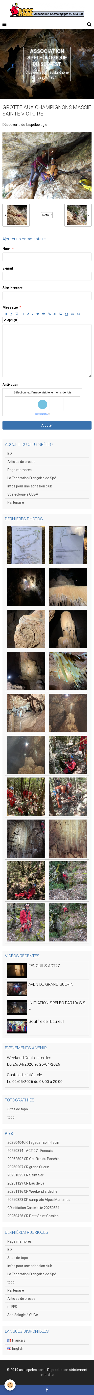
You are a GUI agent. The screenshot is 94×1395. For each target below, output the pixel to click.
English (15, 1348)
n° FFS (12, 1307)
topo (11, 1117)
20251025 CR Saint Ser (25, 1175)
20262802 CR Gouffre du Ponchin (33, 1159)
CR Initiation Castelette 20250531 (33, 1208)
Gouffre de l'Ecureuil (46, 1021)
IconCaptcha (41, 414)
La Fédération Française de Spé (31, 478)
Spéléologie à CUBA (22, 494)
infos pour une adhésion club (29, 486)
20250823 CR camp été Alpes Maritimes (38, 1200)
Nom (6, 249)
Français (16, 1340)
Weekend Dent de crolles (29, 1057)
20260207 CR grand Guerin (28, 1167)
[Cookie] (10, 1385)
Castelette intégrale (24, 1075)
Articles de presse (21, 462)
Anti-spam (11, 385)
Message (10, 307)
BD (9, 454)
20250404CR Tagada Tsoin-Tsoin (33, 1142)
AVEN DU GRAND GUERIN (50, 984)
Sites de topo (17, 1109)
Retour (46, 215)
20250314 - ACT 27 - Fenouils (30, 1151)
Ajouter (47, 425)
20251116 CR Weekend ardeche (32, 1191)
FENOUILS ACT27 (44, 965)
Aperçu (10, 320)
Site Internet (12, 288)
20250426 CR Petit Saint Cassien (33, 1216)
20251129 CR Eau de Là (25, 1183)
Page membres (19, 470)
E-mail (7, 268)
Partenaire (15, 502)
